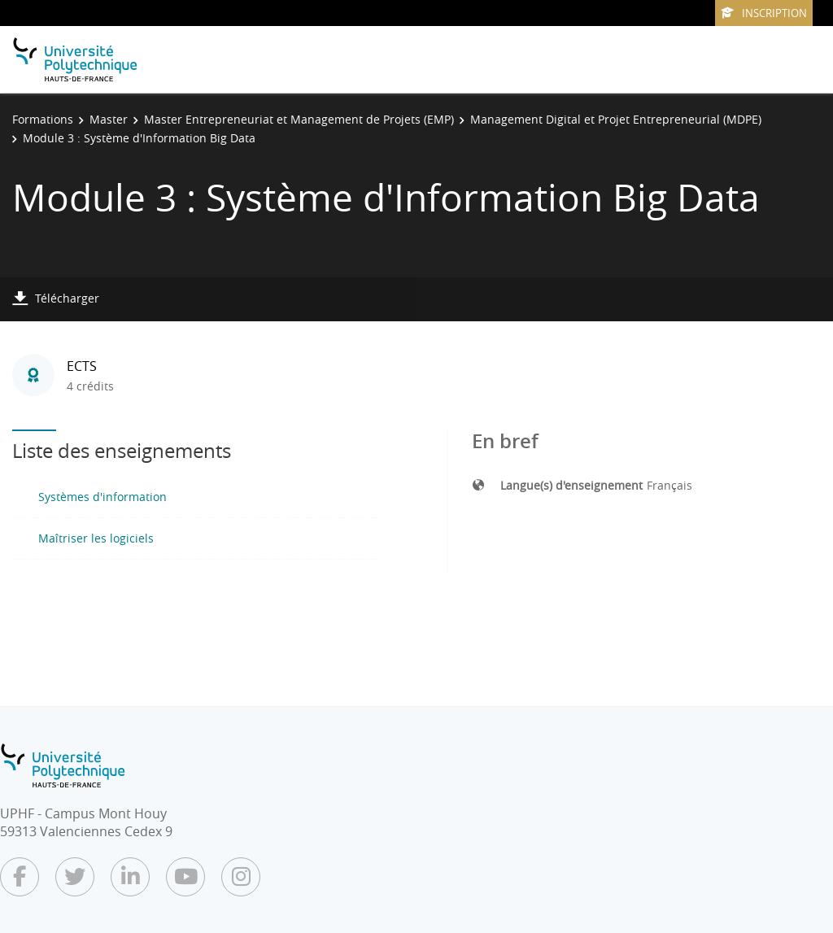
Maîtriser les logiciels (96, 538)
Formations (42, 119)
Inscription (764, 13)
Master (108, 119)
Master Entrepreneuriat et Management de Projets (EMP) (299, 119)
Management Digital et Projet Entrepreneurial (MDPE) (615, 119)
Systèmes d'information (102, 496)
